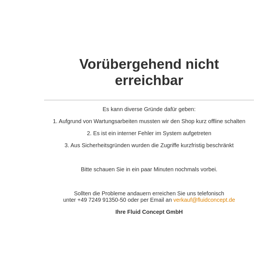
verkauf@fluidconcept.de (204, 200)
